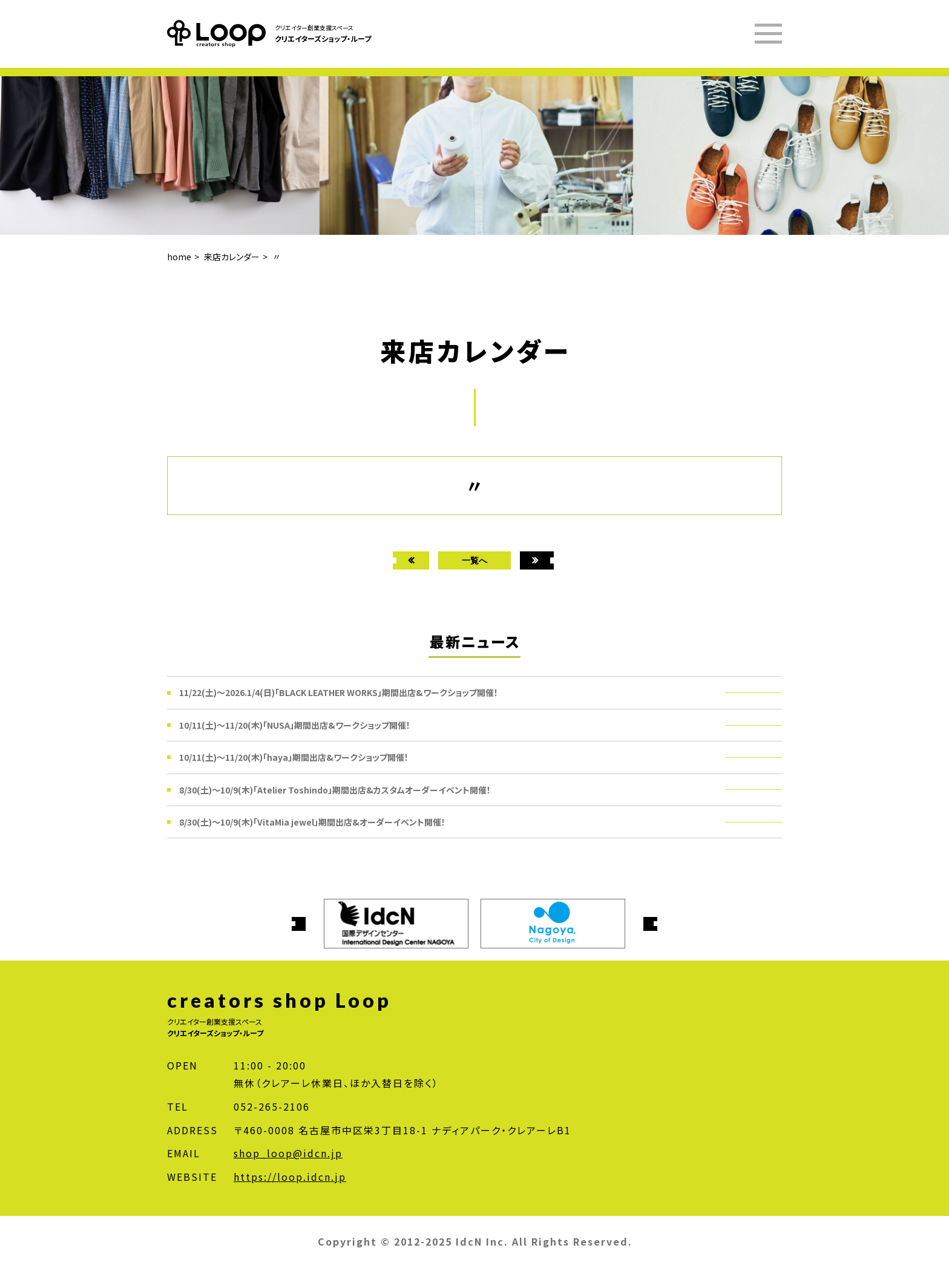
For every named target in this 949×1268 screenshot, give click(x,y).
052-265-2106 (272, 1106)
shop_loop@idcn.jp (288, 1153)
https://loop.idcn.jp (290, 1176)
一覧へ (474, 560)
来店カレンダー (232, 257)
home (179, 257)
